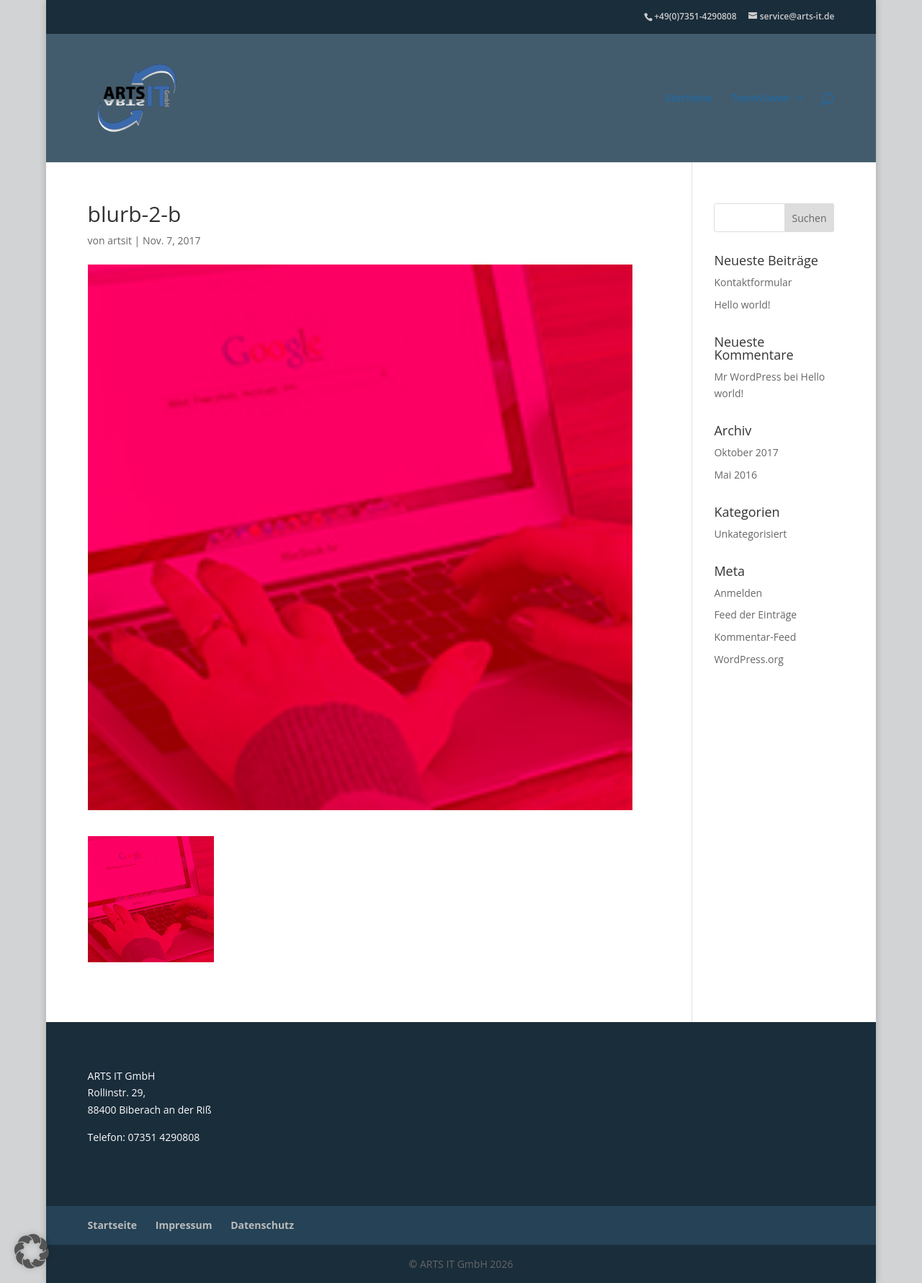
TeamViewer (761, 99)
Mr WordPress (747, 376)
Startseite (689, 99)
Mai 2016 (735, 474)
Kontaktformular (753, 282)
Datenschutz (262, 1225)
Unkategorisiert (750, 534)
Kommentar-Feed (755, 637)
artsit (119, 240)
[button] (31, 1251)
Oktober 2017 (746, 452)
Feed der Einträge (755, 614)
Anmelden (738, 593)
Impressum (184, 1225)
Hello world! (742, 304)
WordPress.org (748, 659)
